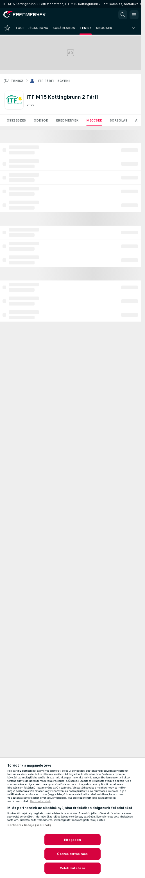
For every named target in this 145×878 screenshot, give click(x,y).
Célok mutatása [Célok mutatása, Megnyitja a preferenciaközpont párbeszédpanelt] (72, 868)
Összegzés (16, 120)
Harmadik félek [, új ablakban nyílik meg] (40, 801)
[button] (122, 14)
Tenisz (17, 81)
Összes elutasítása (72, 854)
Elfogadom (72, 840)
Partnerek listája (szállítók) (29, 825)
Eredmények (67, 120)
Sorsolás (118, 120)
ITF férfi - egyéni (54, 81)
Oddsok (41, 120)
